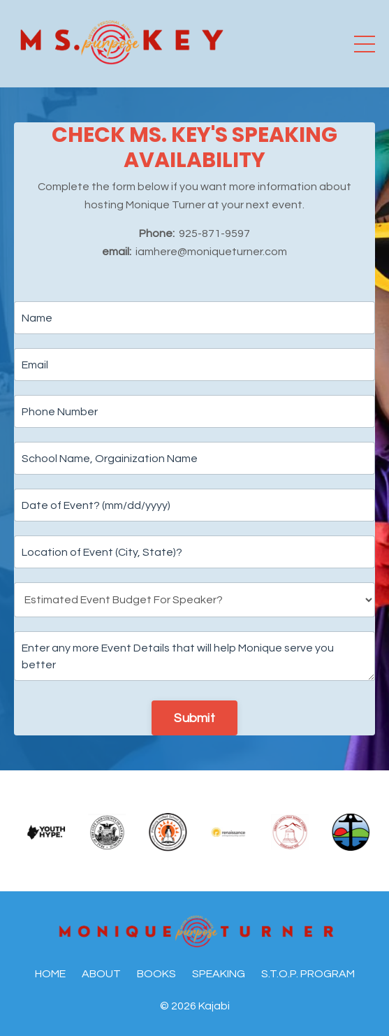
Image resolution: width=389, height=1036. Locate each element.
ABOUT (101, 973)
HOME (50, 973)
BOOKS (156, 973)
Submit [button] (194, 718)
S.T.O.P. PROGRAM (308, 973)
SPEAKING (218, 973)
